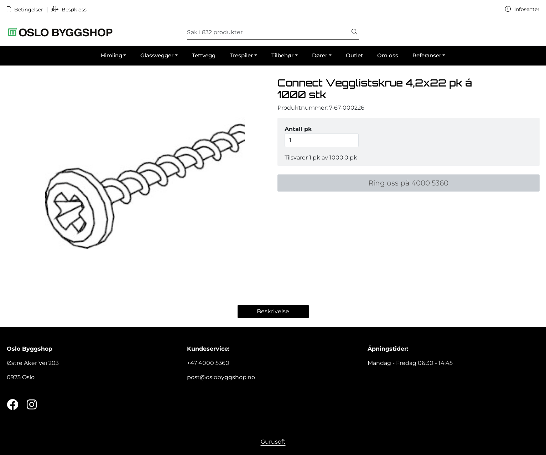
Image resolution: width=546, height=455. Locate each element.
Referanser (426, 55)
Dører (319, 55)
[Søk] (268, 32)
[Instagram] (32, 405)
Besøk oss (69, 9)
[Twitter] (12, 405)
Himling (111, 55)
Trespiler (241, 55)
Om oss (387, 55)
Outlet (354, 55)
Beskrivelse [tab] (273, 311)
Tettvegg (203, 55)
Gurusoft (273, 441)
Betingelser (26, 9)
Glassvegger (156, 55)
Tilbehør (282, 55)
